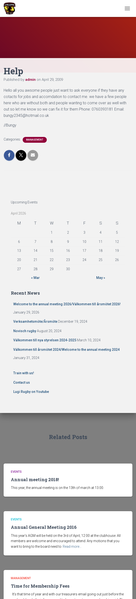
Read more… (72, 546)
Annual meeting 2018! (35, 479)
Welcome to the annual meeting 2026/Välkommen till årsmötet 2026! (67, 304)
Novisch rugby (24, 331)
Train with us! (23, 373)
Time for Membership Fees (40, 586)
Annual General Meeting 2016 (44, 527)
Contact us (21, 382)
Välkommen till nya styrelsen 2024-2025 (44, 340)
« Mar (35, 278)
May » (100, 278)
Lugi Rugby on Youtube (31, 392)
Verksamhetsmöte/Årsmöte (35, 321)
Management (34, 139)
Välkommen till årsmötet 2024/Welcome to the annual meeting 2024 (66, 350)
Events (16, 471)
